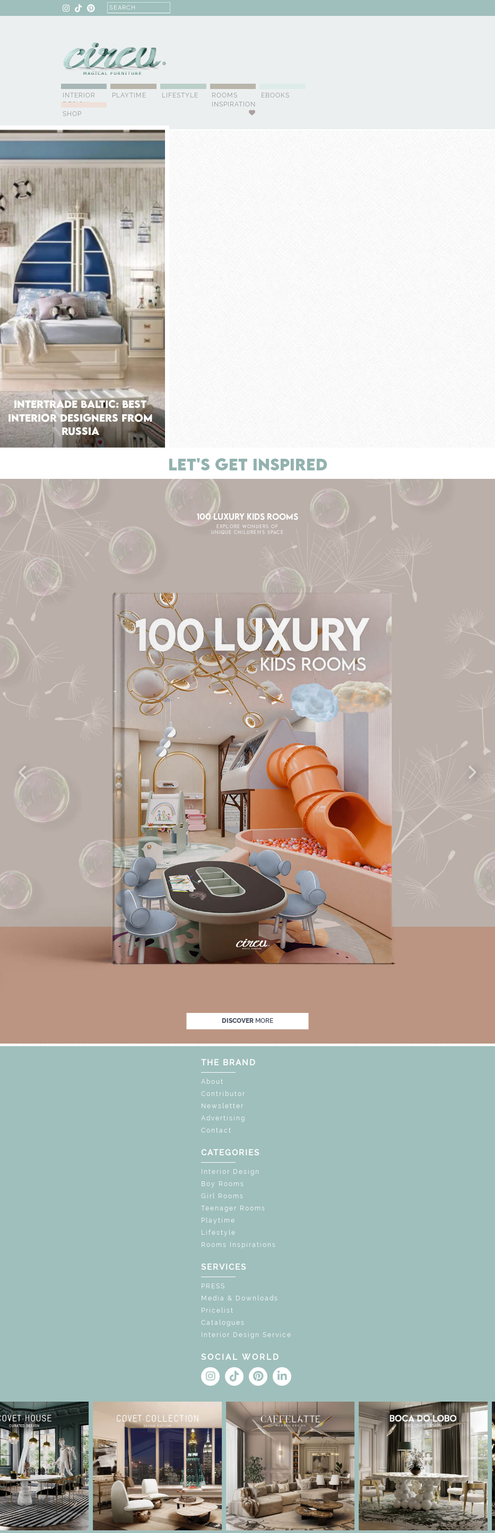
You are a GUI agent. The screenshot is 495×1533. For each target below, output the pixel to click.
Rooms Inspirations (238, 1245)
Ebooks (275, 95)
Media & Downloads (240, 1298)
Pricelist (217, 1310)
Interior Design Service (246, 1335)
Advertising (223, 1118)
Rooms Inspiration (234, 100)
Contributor (223, 1094)
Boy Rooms (223, 1184)
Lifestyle (180, 95)
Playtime (129, 95)
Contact (216, 1130)
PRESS (213, 1286)
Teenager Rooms (233, 1208)
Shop (72, 114)
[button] (23, 772)
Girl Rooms (222, 1196)
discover (247, 1020)
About (212, 1081)
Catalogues (223, 1322)
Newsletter (222, 1106)
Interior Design (79, 100)
